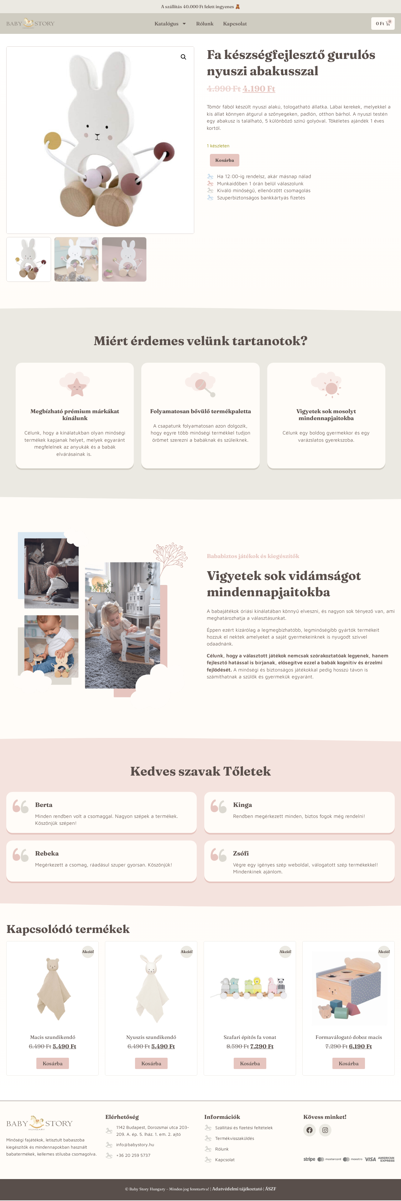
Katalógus (170, 23)
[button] (183, 57)
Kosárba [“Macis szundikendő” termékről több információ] (53, 1063)
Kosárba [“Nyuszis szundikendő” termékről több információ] (151, 1063)
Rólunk (205, 23)
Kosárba (224, 160)
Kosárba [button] (250, 1063)
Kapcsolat (235, 23)
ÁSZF (270, 1189)
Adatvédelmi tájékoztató (237, 1189)
